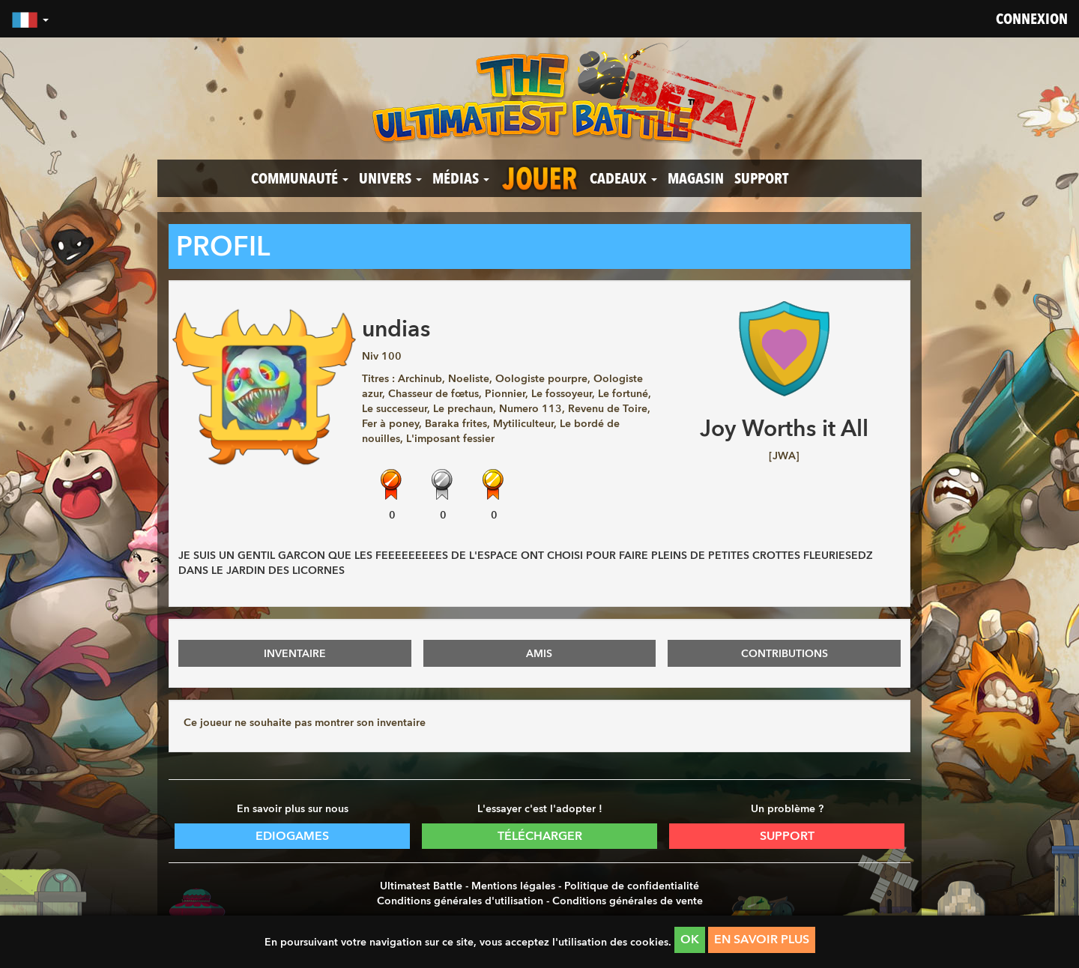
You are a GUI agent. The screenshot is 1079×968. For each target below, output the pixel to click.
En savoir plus (761, 939)
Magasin (696, 178)
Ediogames (292, 836)
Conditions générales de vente (627, 901)
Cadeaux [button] (623, 178)
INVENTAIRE (295, 653)
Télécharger (540, 836)
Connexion (1032, 19)
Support (761, 178)
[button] (30, 19)
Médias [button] (460, 178)
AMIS (539, 653)
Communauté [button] (299, 178)
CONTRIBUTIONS (784, 653)
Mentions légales (513, 886)
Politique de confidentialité (631, 886)
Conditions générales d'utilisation (460, 901)
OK (689, 939)
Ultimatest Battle (421, 886)
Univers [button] (390, 178)
